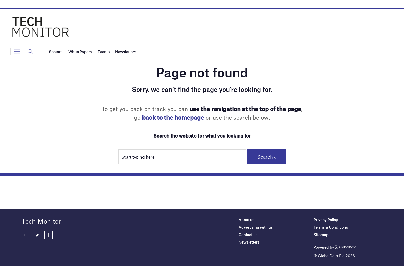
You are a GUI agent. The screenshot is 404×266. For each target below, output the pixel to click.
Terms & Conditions (331, 227)
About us (246, 219)
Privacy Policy (326, 219)
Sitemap (321, 234)
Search (265, 157)
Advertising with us (256, 227)
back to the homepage (173, 117)
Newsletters (249, 242)
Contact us (248, 234)
